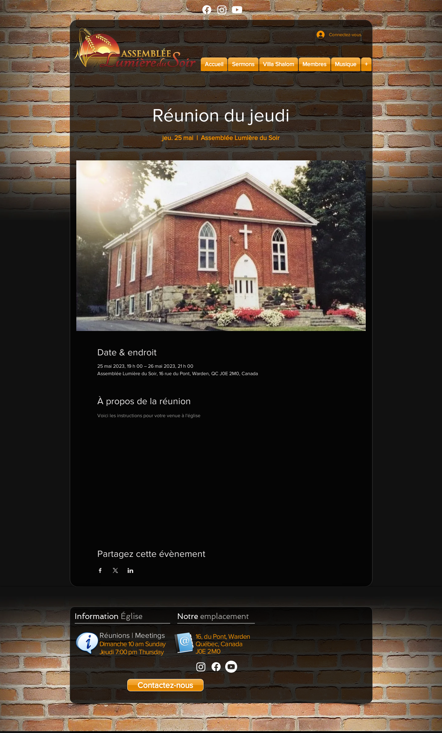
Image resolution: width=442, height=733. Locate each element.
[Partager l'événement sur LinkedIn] (130, 570)
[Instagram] (222, 10)
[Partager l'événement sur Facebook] (100, 570)
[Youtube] (237, 10)
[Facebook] (207, 10)
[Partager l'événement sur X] (115, 570)
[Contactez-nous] (165, 685)
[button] (243, 64)
